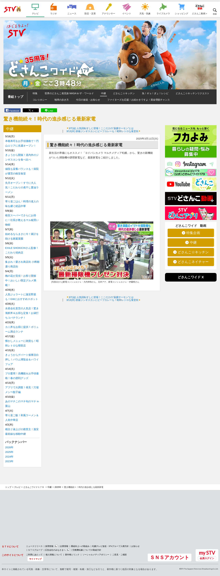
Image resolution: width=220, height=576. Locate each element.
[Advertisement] (102, 329)
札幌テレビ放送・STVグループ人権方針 (110, 546)
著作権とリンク (72, 554)
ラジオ (53, 13)
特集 (35, 93)
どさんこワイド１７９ (34, 487)
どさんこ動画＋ (200, 13)
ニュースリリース (34, 546)
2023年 (9, 461)
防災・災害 (90, 13)
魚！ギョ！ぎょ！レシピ (155, 93)
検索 (215, 14)
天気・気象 (145, 13)
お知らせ (135, 546)
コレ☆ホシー (40, 99)
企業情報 (64, 546)
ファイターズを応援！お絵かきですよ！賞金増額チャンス (138, 99)
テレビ (35, 13)
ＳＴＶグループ (35, 550)
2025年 (9, 451)
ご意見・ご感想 (119, 554)
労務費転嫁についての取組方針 (86, 550)
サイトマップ (35, 559)
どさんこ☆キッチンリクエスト (192, 93)
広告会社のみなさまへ (55, 550)
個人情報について (54, 554)
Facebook (14, 111)
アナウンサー (108, 13)
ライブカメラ (163, 13)
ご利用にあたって (34, 554)
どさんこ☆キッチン (124, 93)
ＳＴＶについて (10, 546)
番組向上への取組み (80, 546)
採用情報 (49, 546)
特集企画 (193, 233)
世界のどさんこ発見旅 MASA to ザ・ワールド (69, 93)
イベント (126, 13)
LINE (50, 111)
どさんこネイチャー (193, 262)
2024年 (9, 456)
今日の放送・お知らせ (88, 99)
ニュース (71, 13)
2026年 (9, 447)
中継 (103, 93)
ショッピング (181, 13)
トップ (8, 487)
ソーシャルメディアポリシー (95, 554)
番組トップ (15, 96)
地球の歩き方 (61, 99)
